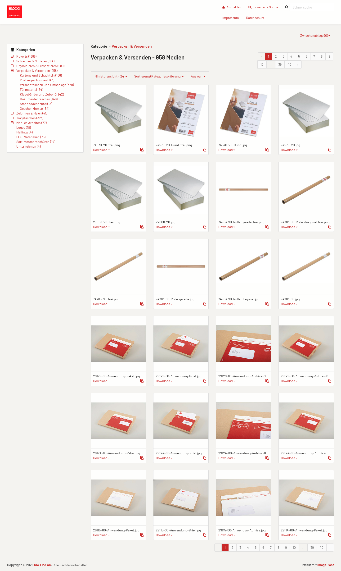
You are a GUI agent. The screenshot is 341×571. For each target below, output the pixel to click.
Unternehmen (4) (28, 146)
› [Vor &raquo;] (298, 64)
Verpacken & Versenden (132, 46)
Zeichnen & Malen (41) (31, 113)
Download (101, 150)
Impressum (232, 17)
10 (262, 64)
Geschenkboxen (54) (34, 108)
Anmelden (231, 7)
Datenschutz (257, 17)
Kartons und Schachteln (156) (41, 75)
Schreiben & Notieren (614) (35, 61)
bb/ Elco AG (42, 565)
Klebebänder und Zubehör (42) (42, 94)
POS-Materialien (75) (30, 137)
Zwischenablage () (315, 35)
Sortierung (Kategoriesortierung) (159, 76)
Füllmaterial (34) (31, 89)
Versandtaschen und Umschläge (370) (47, 85)
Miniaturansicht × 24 (110, 76)
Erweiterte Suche (265, 7)
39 (280, 64)
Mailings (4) (24, 132)
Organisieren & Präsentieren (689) (40, 66)
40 (289, 64)
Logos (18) (23, 127)
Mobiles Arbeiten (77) (31, 123)
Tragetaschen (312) (29, 118)
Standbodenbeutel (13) (36, 104)
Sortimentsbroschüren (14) (35, 142)
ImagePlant (325, 565)
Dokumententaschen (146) (39, 99)
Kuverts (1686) (26, 56)
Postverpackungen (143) (37, 80)
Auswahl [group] (198, 76)
